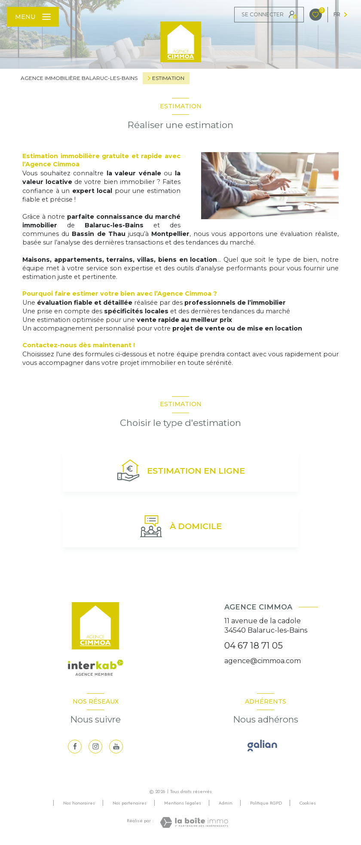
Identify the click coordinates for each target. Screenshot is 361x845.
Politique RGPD (266, 802)
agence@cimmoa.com (262, 661)
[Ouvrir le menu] (33, 17)
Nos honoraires (79, 802)
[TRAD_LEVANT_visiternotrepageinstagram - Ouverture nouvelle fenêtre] (95, 746)
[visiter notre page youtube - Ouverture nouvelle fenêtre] (116, 746)
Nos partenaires (130, 802)
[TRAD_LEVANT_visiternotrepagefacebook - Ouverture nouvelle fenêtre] (75, 746)
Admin (226, 802)
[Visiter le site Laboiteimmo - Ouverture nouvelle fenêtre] (194, 822)
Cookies (308, 803)
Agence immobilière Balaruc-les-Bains (79, 78)
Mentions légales (182, 802)
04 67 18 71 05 (253, 645)
